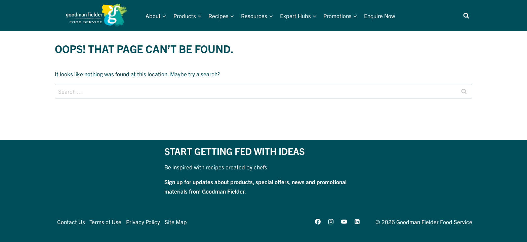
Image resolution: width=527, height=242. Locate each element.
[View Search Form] (466, 16)
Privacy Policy (143, 221)
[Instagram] (330, 221)
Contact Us (71, 221)
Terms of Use (105, 221)
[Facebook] (317, 221)
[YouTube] (344, 221)
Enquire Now (379, 15)
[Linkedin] (357, 221)
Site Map (176, 221)
